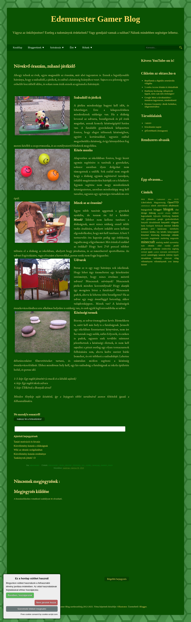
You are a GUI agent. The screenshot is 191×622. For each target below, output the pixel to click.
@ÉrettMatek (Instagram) (156, 130)
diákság (152, 213)
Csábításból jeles (164, 199)
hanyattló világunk (170, 222)
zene (170, 262)
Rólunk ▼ (87, 47)
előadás (168, 213)
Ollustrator (122, 606)
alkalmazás (174, 205)
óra (83, 465)
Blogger (142, 606)
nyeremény (174, 242)
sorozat (144, 252)
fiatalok (175, 216)
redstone (156, 248)
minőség (159, 242)
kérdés (163, 232)
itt (52, 498)
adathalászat (145, 206)
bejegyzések (146, 209)
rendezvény (166, 249)
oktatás (151, 245)
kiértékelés (174, 229)
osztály (89, 465)
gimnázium (151, 219)
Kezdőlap (17, 47)
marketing (165, 238)
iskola (61, 465)
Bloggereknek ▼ (36, 47)
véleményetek (160, 261)
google (160, 219)
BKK (143, 199)
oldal (159, 246)
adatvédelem (162, 206)
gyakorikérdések (172, 219)
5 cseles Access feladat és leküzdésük (161, 87)
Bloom (150, 199)
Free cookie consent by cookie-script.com (39, 614)
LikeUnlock (146, 202)
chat (177, 210)
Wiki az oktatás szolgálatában (28, 450)
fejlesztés (157, 216)
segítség (175, 249)
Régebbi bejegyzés (116, 579)
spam (150, 252)
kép (158, 232)
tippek (176, 255)
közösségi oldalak (170, 235)
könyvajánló (173, 232)
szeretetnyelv (173, 252)
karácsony (162, 228)
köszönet (145, 235)
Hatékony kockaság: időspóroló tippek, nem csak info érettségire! (159, 92)
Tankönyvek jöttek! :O (25, 458)
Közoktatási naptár (153, 127)
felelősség (166, 216)
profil (176, 245)
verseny (157, 258)
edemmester (53, 465)
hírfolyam (159, 226)
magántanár (154, 238)
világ (176, 258)
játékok (144, 228)
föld (142, 219)
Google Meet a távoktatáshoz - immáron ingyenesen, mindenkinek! (161, 99)
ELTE (176, 199)
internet (167, 225)
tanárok (104, 465)
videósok (168, 258)
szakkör (156, 252)
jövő (153, 229)
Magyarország (160, 202)
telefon (169, 255)
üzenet (144, 264)
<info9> (148, 123)
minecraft (148, 242)
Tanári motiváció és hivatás (27, 441)
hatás (143, 226)
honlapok (150, 226)
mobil (166, 242)
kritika (153, 232)
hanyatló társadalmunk (150, 222)
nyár (143, 246)
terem (110, 465)
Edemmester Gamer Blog (95, 18)
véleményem (146, 261)
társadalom (146, 258)
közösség (77, 465)
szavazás (163, 252)
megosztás (174, 238)
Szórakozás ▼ (57, 47)
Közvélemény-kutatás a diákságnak (31, 446)
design (144, 213)
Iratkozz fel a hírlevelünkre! (29, 419)
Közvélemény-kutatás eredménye (30, 454)
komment (145, 232)
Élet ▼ (73, 47)
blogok (168, 209)
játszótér (68, 465)
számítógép (152, 255)
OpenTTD (173, 202)
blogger (158, 209)
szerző (143, 255)
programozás (146, 249)
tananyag (96, 465)
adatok (153, 206)
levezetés (144, 238)
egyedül (160, 213)
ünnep (176, 261)
